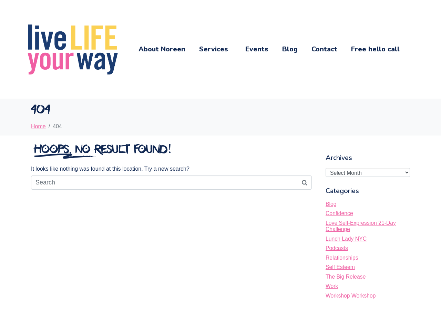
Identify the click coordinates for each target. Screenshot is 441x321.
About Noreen (162, 49)
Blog (290, 49)
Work (332, 286)
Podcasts (337, 248)
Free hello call (375, 49)
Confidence (339, 213)
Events (256, 49)
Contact (324, 49)
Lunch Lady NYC (346, 239)
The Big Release (346, 277)
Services (213, 49)
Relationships (342, 258)
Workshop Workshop (351, 296)
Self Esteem (340, 267)
